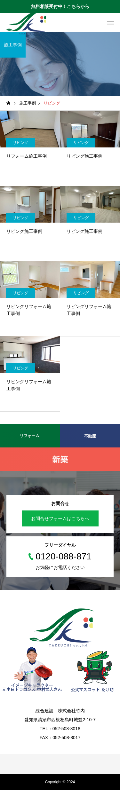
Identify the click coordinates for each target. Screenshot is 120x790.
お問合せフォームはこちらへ (60, 518)
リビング (20, 142)
